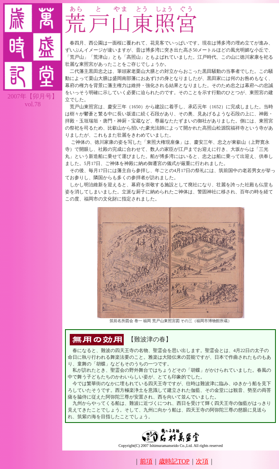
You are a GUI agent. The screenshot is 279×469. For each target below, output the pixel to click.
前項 (146, 461)
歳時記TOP (174, 461)
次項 (202, 461)
